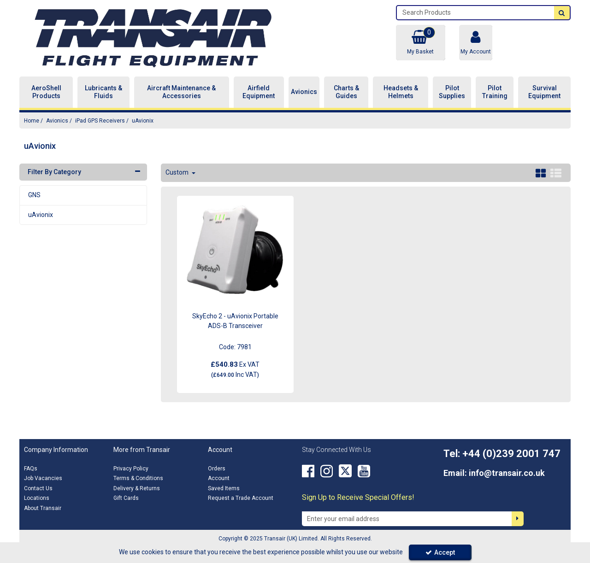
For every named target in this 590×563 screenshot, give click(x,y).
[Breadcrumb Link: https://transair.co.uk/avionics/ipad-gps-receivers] (100, 120)
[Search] (475, 12)
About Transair (42, 508)
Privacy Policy (130, 468)
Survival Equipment (544, 92)
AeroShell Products (46, 92)
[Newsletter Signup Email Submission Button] (518, 518)
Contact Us (38, 488)
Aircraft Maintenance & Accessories (181, 92)
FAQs (30, 468)
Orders (216, 468)
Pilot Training (494, 92)
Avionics (304, 91)
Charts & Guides (346, 92)
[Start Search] (562, 12)
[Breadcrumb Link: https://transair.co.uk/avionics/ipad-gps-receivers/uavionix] (142, 120)
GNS (34, 195)
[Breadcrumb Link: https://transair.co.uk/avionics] (57, 120)
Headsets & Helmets (401, 92)
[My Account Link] (475, 42)
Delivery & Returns (136, 488)
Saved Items (224, 488)
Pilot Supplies (452, 92)
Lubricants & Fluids (103, 92)
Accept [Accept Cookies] (440, 552)
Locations (36, 498)
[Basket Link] (420, 42)
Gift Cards (126, 498)
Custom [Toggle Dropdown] (177, 172)
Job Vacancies (43, 478)
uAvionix (40, 214)
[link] (308, 471)
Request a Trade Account (240, 498)
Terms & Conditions (138, 478)
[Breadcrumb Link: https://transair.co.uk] (31, 120)
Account (219, 478)
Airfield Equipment (258, 92)
